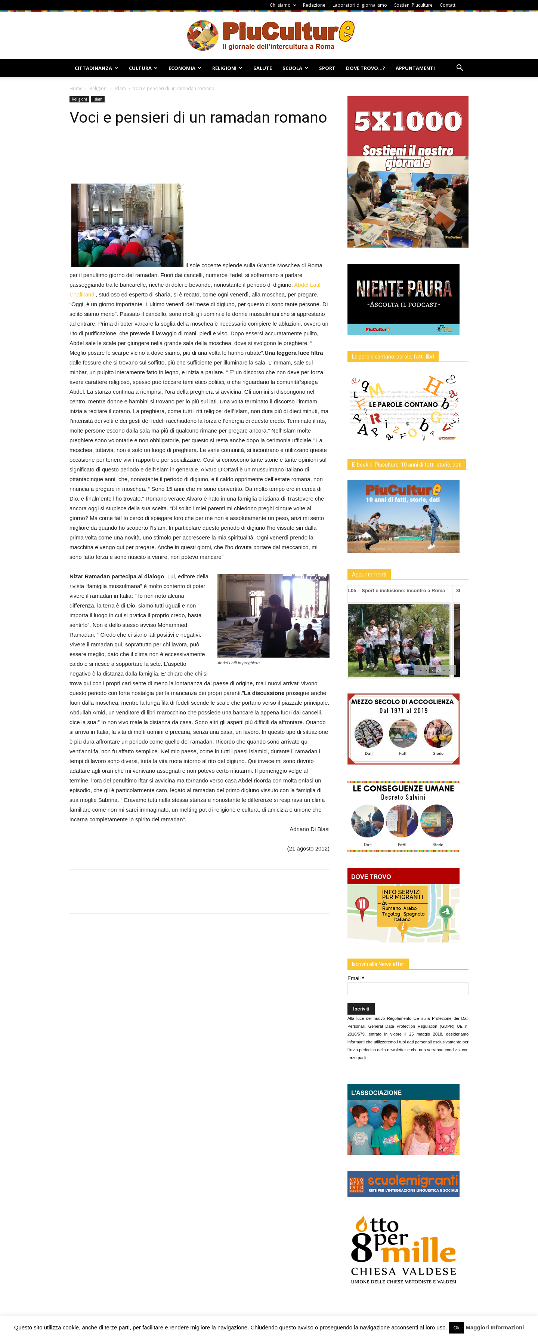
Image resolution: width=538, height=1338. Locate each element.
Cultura (143, 68)
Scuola (295, 68)
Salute (262, 68)
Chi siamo (283, 5)
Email (355, 978)
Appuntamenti (415, 68)
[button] (460, 68)
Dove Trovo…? (365, 68)
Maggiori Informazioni (495, 1327)
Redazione (314, 5)
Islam (120, 88)
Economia (184, 68)
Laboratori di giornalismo (360, 5)
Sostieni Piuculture (413, 5)
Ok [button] (457, 1328)
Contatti (448, 5)
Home (76, 88)
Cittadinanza (96, 68)
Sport (327, 68)
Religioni (227, 68)
